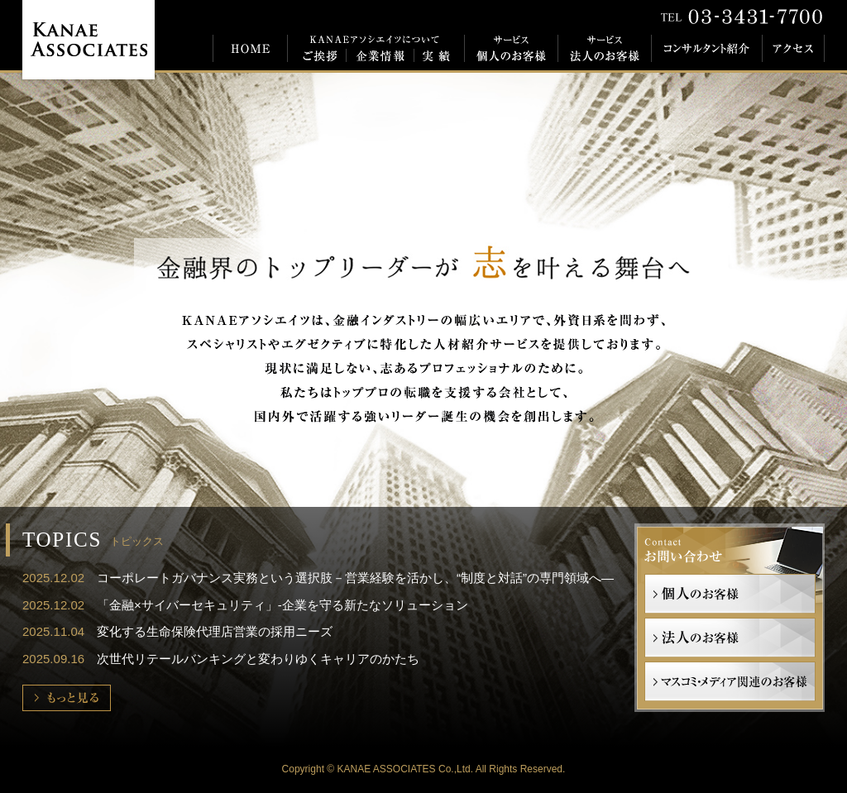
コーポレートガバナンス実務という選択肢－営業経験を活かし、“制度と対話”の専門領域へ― (355, 578)
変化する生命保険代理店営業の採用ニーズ (215, 631)
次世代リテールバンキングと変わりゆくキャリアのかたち (258, 659)
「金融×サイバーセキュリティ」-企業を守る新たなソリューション (282, 605)
